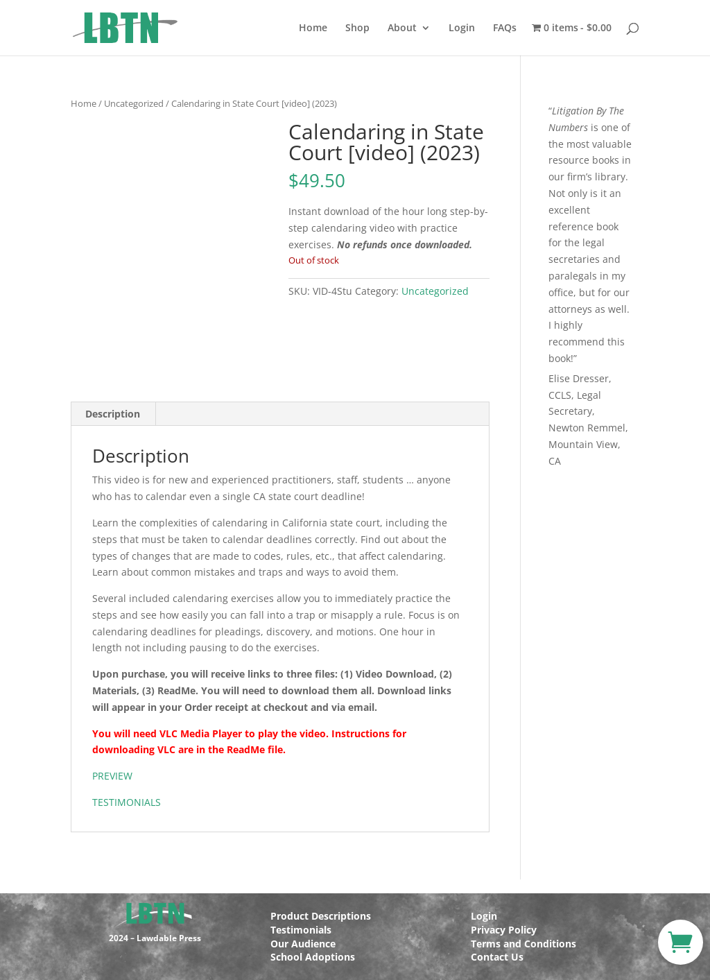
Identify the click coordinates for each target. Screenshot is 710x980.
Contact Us (497, 956)
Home (313, 28)
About (402, 28)
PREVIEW (112, 775)
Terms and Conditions (523, 943)
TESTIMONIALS (126, 802)
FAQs (505, 28)
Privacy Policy (504, 929)
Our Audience (303, 943)
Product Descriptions (320, 915)
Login (462, 28)
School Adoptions (312, 956)
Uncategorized (134, 103)
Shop (357, 28)
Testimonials (300, 929)
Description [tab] (112, 413)
